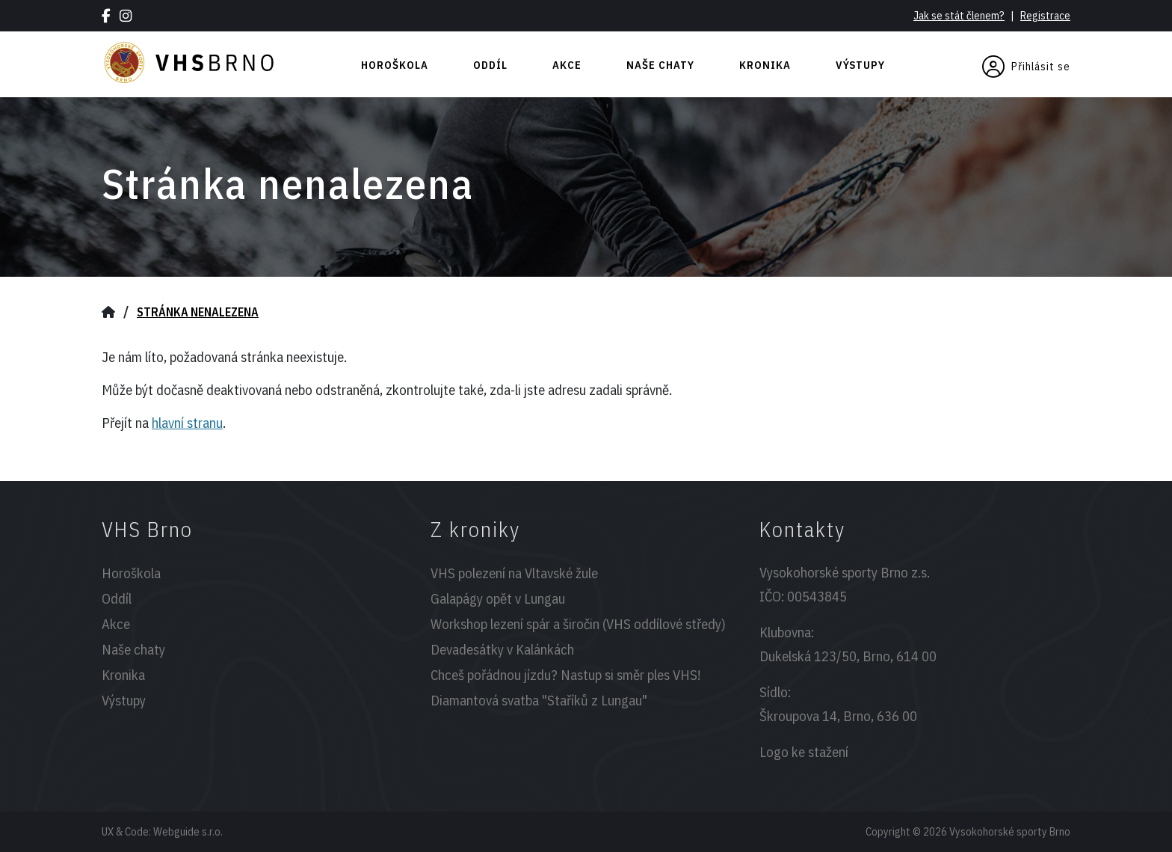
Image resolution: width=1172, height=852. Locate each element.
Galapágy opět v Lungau (498, 598)
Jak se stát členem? (959, 15)
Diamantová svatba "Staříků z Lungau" (539, 700)
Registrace (1045, 15)
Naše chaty (660, 65)
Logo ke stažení (803, 752)
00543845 (817, 596)
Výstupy (860, 65)
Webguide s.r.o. (188, 831)
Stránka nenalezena (198, 311)
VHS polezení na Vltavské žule (514, 573)
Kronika (765, 65)
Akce (567, 65)
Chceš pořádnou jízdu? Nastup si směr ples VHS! (565, 675)
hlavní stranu (187, 423)
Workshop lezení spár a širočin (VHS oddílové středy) (578, 624)
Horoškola (394, 65)
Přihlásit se (1026, 66)
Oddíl (490, 65)
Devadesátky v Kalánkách (502, 649)
